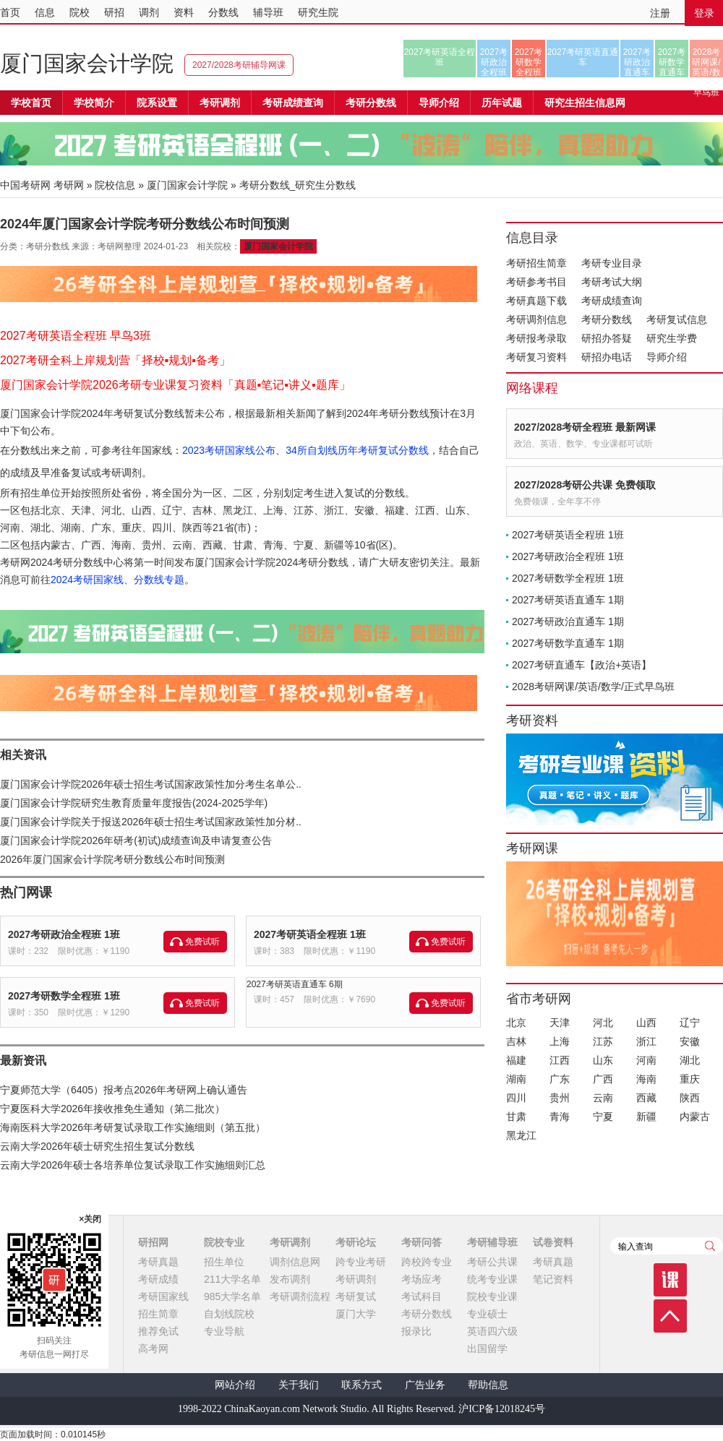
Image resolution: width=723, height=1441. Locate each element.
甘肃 (516, 1116)
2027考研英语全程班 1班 (310, 934)
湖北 (690, 1060)
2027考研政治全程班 (494, 62)
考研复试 (355, 1296)
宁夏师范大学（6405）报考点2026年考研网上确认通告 (123, 1090)
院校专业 (224, 1242)
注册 (660, 13)
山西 (646, 1022)
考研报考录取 (536, 338)
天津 (559, 1022)
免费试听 (202, 942)
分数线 (223, 12)
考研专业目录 (611, 263)
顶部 (670, 1316)
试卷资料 (553, 1242)
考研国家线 (163, 1296)
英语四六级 (492, 1331)
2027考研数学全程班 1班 (64, 996)
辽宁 (690, 1022)
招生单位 (224, 1262)
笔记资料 (553, 1279)
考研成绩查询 (611, 300)
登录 (704, 13)
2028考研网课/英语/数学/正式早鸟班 (706, 62)
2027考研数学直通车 (672, 62)
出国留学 (487, 1348)
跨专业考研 (360, 1262)
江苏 (603, 1041)
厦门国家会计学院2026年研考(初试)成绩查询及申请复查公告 (136, 840)
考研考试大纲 (611, 282)
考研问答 (421, 1242)
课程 (670, 1279)
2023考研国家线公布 (228, 450)
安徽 (690, 1041)
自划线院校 (229, 1314)
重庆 (690, 1079)
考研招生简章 (536, 263)
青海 (559, 1116)
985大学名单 (232, 1296)
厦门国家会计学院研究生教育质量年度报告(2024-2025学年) (134, 803)
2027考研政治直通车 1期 (568, 621)
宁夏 (603, 1116)
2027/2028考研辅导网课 (239, 65)
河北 (603, 1022)
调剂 (149, 12)
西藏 (646, 1098)
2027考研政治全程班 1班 (64, 934)
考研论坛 (355, 1242)
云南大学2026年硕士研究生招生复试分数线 (97, 1146)
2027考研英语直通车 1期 (568, 600)
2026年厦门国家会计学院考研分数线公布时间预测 (112, 859)
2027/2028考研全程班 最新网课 (585, 427)
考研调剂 (220, 102)
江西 (559, 1060)
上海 (559, 1041)
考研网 (69, 185)
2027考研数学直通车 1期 (568, 643)
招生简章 (158, 1314)
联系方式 (361, 1385)
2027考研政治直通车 (637, 62)
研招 (114, 12)
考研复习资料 (536, 357)
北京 (516, 1022)
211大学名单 (232, 1279)
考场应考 (421, 1279)
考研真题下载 (536, 300)
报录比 (416, 1331)
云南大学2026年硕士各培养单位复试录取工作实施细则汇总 (132, 1165)
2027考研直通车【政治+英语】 (581, 665)
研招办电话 (606, 357)
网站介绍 (235, 1385)
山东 (603, 1060)
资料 (184, 12)
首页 (10, 12)
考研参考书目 (536, 282)
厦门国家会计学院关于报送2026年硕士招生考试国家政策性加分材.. (150, 821)
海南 (646, 1079)
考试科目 (421, 1296)
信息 (45, 12)
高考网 (153, 1348)
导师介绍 (439, 102)
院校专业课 (492, 1296)
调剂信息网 (295, 1262)
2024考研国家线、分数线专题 (117, 579)
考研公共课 (492, 1262)
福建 (516, 1060)
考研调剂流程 (300, 1296)
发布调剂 (290, 1279)
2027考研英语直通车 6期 (295, 984)
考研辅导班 (492, 1242)
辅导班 (268, 12)
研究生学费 (671, 338)
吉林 (516, 1041)
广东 (559, 1079)
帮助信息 (488, 1385)
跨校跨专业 (426, 1262)
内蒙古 (695, 1116)
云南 (603, 1098)
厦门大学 (355, 1314)
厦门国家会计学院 (87, 63)
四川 (516, 1098)
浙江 (646, 1041)
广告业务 (425, 1385)
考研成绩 (158, 1279)
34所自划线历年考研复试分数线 (357, 450)
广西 (603, 1079)
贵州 (559, 1098)
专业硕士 (487, 1314)
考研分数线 (606, 319)
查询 (710, 1246)
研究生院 (318, 12)
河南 (646, 1060)
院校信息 (115, 185)
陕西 (690, 1098)
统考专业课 (492, 1279)
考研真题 (158, 1262)
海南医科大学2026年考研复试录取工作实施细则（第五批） (132, 1127)
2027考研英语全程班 (440, 57)
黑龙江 (521, 1135)
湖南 (516, 1079)
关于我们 (298, 1385)
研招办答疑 (606, 338)
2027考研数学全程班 (529, 62)
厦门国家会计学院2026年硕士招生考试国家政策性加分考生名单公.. (150, 784)
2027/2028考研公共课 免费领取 (585, 485)
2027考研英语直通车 (583, 57)
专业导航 (224, 1331)
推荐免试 (158, 1331)
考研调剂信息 (536, 319)
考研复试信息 (676, 319)
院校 (79, 12)
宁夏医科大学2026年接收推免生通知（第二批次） (112, 1108)
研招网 (153, 1242)
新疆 (646, 1116)
